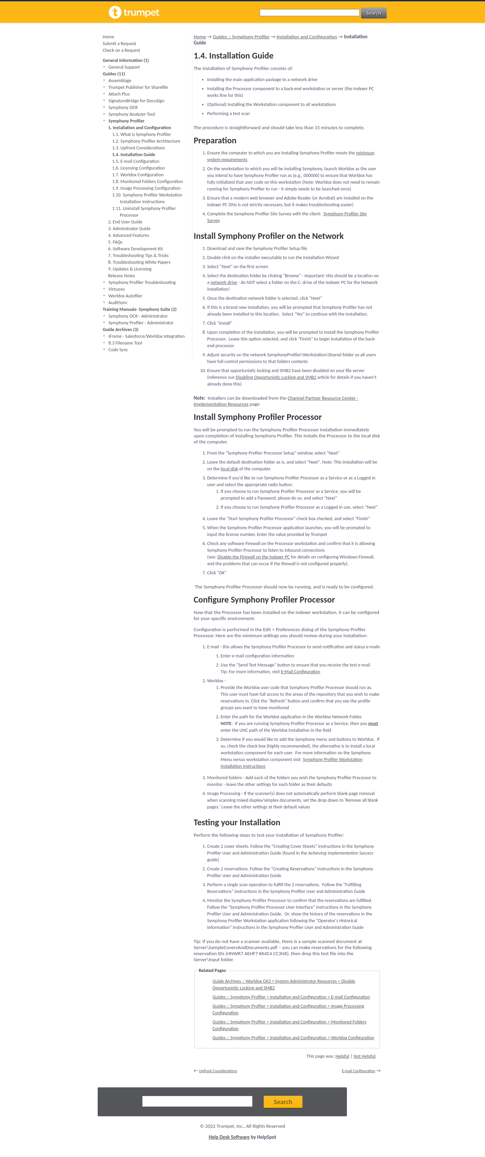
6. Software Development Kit (135, 249)
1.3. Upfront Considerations (138, 148)
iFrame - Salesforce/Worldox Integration (146, 336)
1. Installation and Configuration (139, 128)
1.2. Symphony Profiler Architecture (146, 141)
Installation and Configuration (307, 37)
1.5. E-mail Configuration (135, 161)
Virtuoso (116, 289)
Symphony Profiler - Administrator (140, 323)
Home (108, 37)
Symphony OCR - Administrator (138, 316)
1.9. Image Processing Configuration (146, 188)
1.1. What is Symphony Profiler (141, 134)
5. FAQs (115, 242)
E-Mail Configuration (300, 672)
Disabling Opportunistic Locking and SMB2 (276, 377)
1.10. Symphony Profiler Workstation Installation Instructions (147, 198)
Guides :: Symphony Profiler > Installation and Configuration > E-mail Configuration (291, 997)
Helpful (342, 1056)
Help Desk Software (229, 1137)
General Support (124, 67)
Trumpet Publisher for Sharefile (138, 87)
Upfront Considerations (218, 1071)
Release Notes (121, 276)
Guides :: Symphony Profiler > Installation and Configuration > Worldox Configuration (293, 1038)
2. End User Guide (125, 222)
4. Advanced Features (128, 235)
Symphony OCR (123, 107)
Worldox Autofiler (125, 296)
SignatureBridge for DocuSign (136, 101)
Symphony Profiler (126, 121)
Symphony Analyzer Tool (131, 114)
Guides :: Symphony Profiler (241, 37)
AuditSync (118, 302)
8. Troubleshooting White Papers (139, 262)
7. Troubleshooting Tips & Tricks (138, 255)
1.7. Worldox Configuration (138, 175)
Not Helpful (365, 1056)
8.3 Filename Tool (125, 343)
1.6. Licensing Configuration (138, 168)
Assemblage (119, 80)
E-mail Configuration (358, 1071)
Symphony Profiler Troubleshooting (142, 282)
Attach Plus (119, 94)
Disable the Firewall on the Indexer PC (254, 557)
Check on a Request (121, 50)
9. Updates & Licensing (130, 269)
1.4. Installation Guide (133, 154)
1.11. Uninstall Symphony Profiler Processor (144, 212)
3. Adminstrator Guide (129, 228)
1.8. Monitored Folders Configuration (147, 181)
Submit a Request (119, 43)
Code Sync (118, 350)
